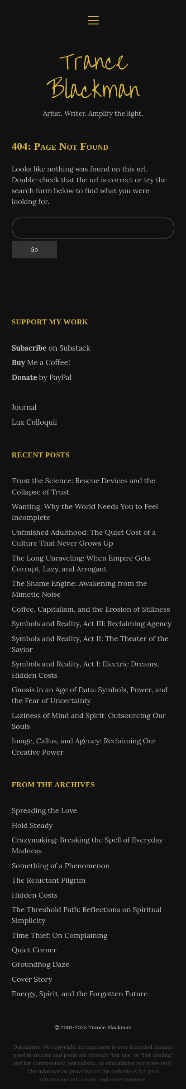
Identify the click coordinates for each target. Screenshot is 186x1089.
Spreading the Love (44, 810)
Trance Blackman (93, 76)
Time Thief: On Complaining (60, 935)
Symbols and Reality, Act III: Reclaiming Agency (92, 623)
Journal (24, 407)
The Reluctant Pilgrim (49, 880)
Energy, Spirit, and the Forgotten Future (80, 993)
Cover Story (32, 979)
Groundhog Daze (41, 964)
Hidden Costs (34, 894)
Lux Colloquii (34, 422)
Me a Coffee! (41, 362)
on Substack (51, 347)
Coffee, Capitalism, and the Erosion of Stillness (91, 608)
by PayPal (42, 377)
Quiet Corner (34, 949)
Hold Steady (32, 825)
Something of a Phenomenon (61, 865)
